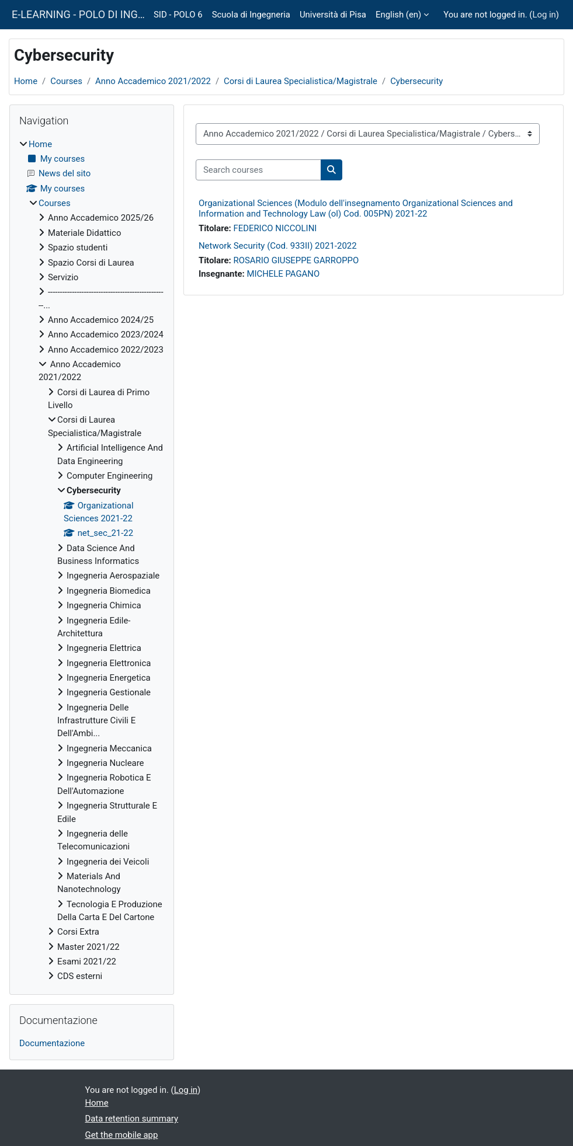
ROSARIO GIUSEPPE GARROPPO (296, 260)
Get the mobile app (121, 1135)
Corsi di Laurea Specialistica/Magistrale (300, 81)
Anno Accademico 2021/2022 (153, 81)
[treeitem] (91, 560)
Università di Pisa (333, 14)
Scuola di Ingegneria (251, 14)
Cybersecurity (416, 81)
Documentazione (52, 1043)
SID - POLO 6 (178, 14)
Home (25, 81)
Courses (66, 81)
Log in (543, 14)
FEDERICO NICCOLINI (275, 228)
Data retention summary (132, 1118)
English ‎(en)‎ (398, 14)
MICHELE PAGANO (283, 274)
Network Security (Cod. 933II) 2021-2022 (278, 246)
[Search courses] (258, 169)
